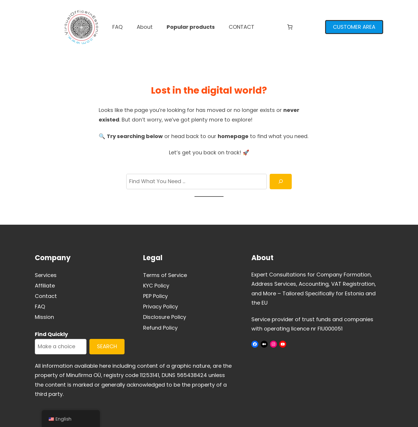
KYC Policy (156, 285)
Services (46, 275)
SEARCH (107, 346)
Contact (46, 296)
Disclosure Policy (164, 317)
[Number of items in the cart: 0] (289, 26)
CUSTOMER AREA (354, 27)
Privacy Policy (160, 306)
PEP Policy (155, 296)
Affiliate (45, 285)
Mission (44, 317)
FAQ (40, 306)
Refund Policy (160, 327)
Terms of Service (165, 275)
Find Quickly (51, 334)
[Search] (281, 181)
